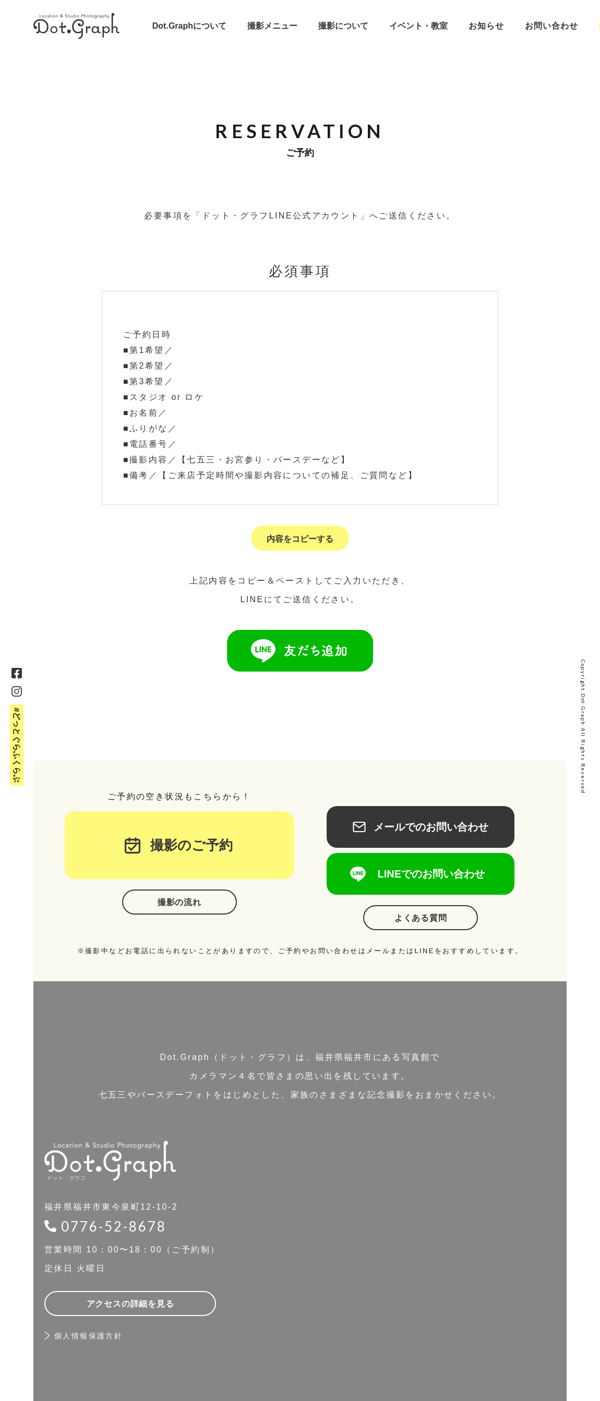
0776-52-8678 (113, 1226)
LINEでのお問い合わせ (420, 874)
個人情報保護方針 (88, 1336)
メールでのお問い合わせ (420, 827)
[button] (189, 26)
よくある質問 (420, 917)
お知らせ (486, 25)
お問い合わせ (551, 25)
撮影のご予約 (185, 845)
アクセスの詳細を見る (130, 1303)
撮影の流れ (179, 902)
